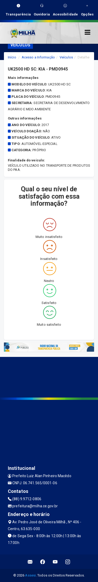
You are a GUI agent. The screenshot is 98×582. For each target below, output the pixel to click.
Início (12, 57)
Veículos (66, 57)
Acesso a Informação (38, 57)
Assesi (30, 575)
